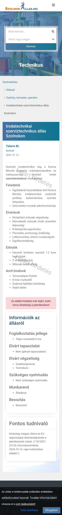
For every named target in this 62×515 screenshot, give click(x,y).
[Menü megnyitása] (53, 5)
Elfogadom (51, 510)
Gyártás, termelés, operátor (22, 97)
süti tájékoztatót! (25, 504)
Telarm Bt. (13, 146)
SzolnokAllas (10, 82)
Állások (10, 89)
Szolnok (10, 150)
